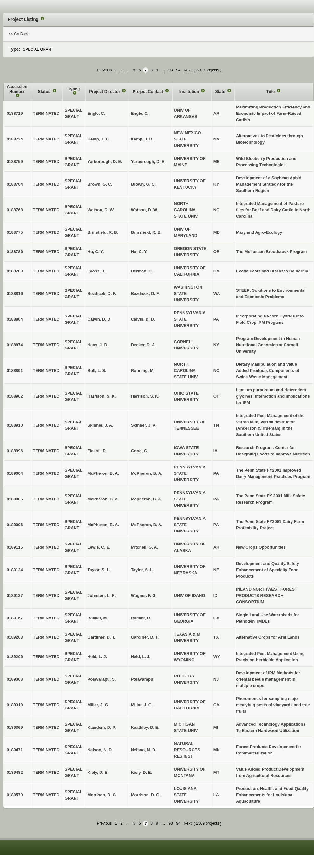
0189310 (15, 704)
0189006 (15, 524)
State (220, 91)
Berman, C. (142, 271)
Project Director (105, 91)
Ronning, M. (142, 370)
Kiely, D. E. (141, 772)
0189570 (15, 795)
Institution (189, 91)
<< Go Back (19, 34)
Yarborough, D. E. (148, 161)
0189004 (15, 473)
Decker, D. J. (143, 345)
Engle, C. (140, 113)
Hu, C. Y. (139, 251)
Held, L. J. (140, 656)
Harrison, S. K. (145, 396)
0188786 (15, 251)
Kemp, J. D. (142, 139)
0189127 (15, 595)
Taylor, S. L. (142, 569)
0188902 (15, 396)
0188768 (15, 209)
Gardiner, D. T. (145, 637)
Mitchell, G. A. (144, 547)
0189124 (15, 569)
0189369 (15, 727)
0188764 (15, 184)
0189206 (15, 656)
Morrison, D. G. (145, 795)
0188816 (15, 293)
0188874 (15, 345)
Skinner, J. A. (144, 425)
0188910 (15, 425)
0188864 (15, 319)
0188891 (15, 370)
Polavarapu (142, 679)
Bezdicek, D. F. (145, 293)
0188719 (15, 113)
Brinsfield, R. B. (146, 232)
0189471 (15, 749)
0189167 (15, 618)
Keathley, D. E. (145, 727)
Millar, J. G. (142, 704)
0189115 (15, 547)
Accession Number (17, 89)
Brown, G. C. (143, 184)
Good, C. (139, 450)
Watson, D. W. (144, 209)
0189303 (15, 679)
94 (178, 70)
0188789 (15, 271)
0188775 (15, 232)
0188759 (15, 161)
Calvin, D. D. (143, 319)
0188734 (15, 139)
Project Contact (148, 91)
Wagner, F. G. (144, 595)
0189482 (15, 772)
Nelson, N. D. (143, 749)
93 (170, 70)
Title (271, 91)
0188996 (15, 450)
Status (44, 91)
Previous (104, 70)
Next (188, 70)
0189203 (15, 637)
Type (73, 89)
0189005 (15, 499)
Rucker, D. (141, 618)
